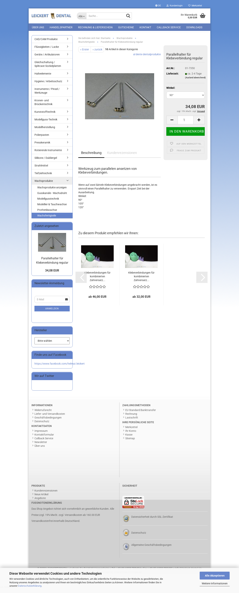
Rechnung (131, 417)
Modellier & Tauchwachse (52, 208)
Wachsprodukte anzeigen (52, 191)
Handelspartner (61, 27)
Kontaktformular (44, 438)
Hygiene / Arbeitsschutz (48, 85)
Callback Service (169, 27)
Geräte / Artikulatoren (47, 58)
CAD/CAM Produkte (46, 43)
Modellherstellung (44, 131)
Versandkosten (73, 519)
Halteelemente (42, 77)
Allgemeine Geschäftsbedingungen (151, 548)
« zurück (97, 53)
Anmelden (52, 312)
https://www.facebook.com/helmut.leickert (59, 367)
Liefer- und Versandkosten (49, 417)
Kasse (128, 438)
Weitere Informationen (215, 583)
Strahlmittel (41, 169)
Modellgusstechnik (48, 202)
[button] (158, 5)
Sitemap (130, 442)
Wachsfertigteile (46, 219)
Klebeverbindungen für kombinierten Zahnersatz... (97, 280)
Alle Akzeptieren (215, 575)
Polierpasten (41, 138)
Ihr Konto (130, 435)
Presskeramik (42, 146)
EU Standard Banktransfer (140, 414)
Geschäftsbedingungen (48, 421)
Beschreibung (91, 157)
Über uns (38, 27)
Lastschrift (131, 421)
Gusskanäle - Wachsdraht (52, 197)
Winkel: (170, 91)
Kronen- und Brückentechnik (43, 106)
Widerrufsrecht (43, 414)
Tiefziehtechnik (43, 177)
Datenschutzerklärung (29, 585)
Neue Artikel (41, 498)
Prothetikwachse (47, 214)
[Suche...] (81, 16)
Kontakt (145, 27)
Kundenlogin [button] (175, 5)
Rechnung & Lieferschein (95, 27)
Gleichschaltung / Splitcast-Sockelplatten (47, 68)
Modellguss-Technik (45, 123)
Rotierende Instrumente (48, 154)
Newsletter (40, 446)
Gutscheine (126, 27)
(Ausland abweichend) (195, 82)
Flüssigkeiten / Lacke (46, 50)
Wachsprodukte (43, 184)
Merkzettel (195, 5)
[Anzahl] (185, 124)
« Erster (84, 53)
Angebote (40, 502)
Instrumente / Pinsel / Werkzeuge (47, 95)
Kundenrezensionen (122, 157)
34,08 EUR (52, 275)
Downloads (194, 27)
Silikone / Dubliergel (45, 161)
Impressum (41, 435)
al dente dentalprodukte (147, 58)
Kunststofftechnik (44, 115)
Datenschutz (41, 425)
